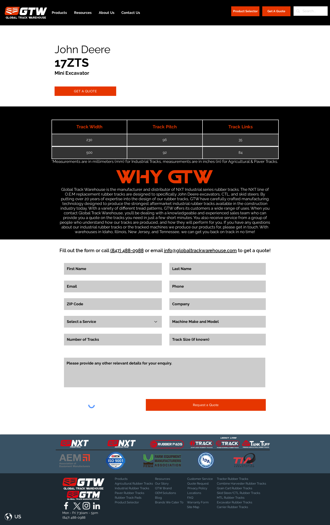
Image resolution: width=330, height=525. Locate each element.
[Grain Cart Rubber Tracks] (235, 488)
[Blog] (167, 497)
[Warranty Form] (199, 502)
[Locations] (199, 493)
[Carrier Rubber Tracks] (238, 507)
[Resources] (171, 479)
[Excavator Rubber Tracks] (239, 502)
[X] (76, 506)
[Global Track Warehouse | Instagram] (86, 506)
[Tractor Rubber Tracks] (233, 479)
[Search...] (310, 11)
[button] (13, 516)
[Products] (131, 479)
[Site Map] (199, 507)
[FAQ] (203, 497)
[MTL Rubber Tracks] (243, 497)
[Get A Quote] (276, 11)
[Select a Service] (113, 322)
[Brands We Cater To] (169, 502)
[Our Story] (167, 483)
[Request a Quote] (206, 405)
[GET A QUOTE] (85, 91)
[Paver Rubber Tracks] (131, 493)
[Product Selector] (245, 11)
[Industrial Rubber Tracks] (132, 488)
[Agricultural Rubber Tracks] (134, 483)
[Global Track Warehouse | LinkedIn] (96, 506)
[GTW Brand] (167, 488)
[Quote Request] (203, 483)
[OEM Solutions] (167, 493)
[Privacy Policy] (199, 488)
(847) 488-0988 (127, 250)
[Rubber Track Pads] (131, 497)
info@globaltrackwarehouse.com (200, 250)
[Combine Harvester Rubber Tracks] (241, 483)
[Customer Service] (203, 479)
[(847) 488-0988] (74, 517)
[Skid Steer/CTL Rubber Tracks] (243, 493)
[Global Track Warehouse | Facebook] (66, 506)
